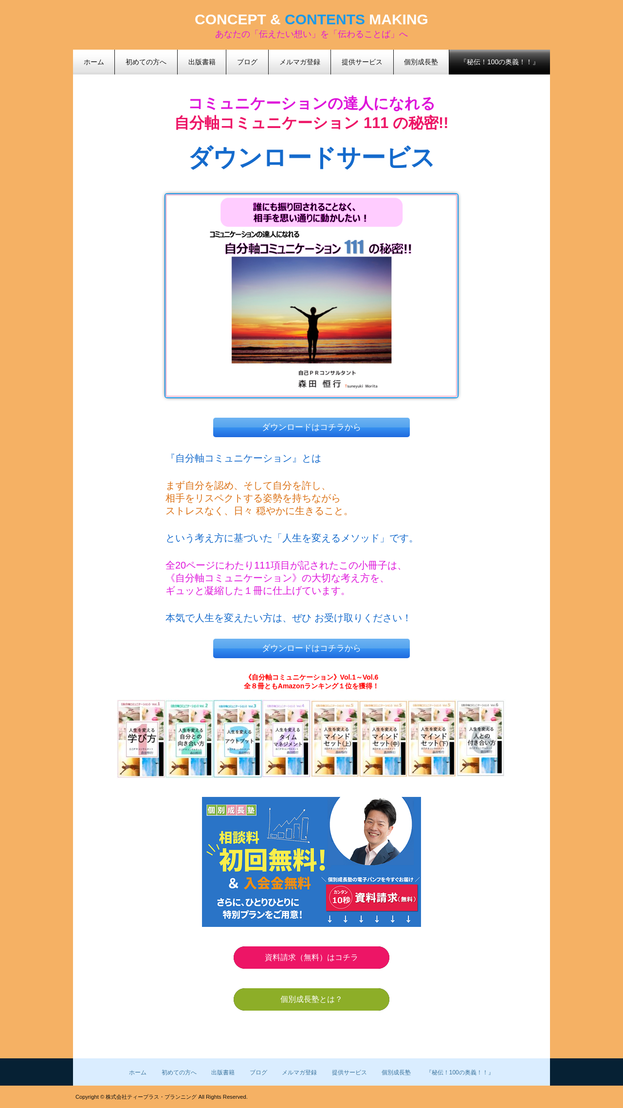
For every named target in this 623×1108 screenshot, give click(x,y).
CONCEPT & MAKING (311, 19)
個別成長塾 (396, 1072)
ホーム (138, 1072)
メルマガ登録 (299, 1072)
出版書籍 (223, 1072)
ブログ (258, 1072)
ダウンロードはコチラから (311, 427)
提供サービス (349, 1072)
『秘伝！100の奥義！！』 (499, 62)
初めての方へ (179, 1072)
